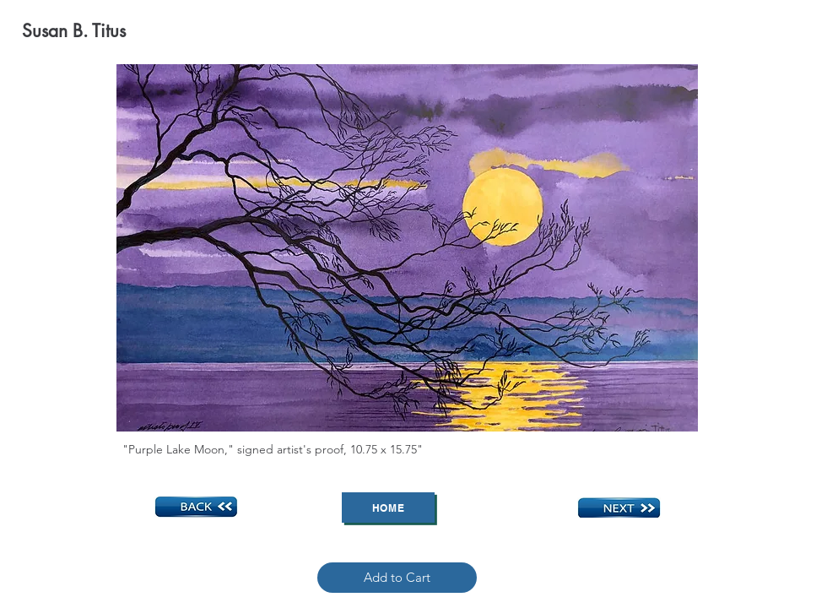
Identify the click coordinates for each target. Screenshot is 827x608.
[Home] (388, 507)
